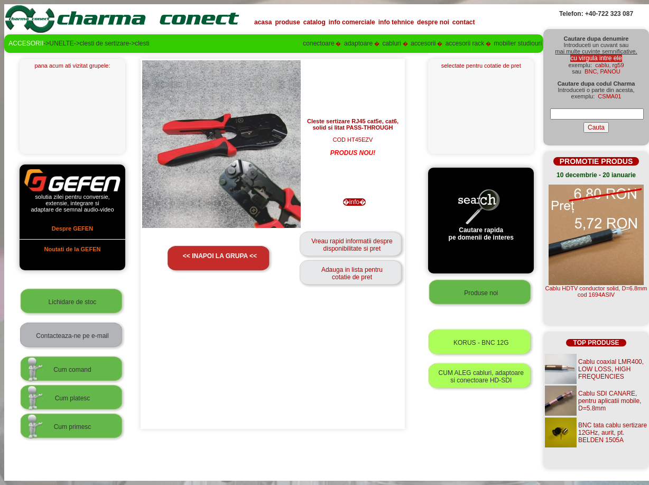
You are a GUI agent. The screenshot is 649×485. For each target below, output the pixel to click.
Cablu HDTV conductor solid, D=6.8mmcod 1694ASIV (596, 291)
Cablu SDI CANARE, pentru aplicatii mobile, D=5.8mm (609, 401)
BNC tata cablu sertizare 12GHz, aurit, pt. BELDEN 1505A (612, 433)
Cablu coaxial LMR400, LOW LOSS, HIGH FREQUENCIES (611, 369)
